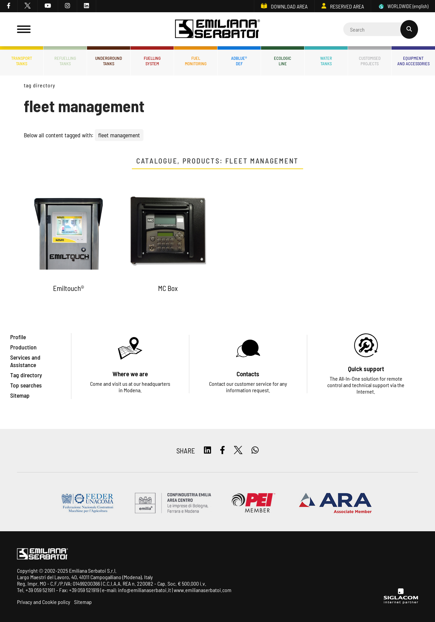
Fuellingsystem (152, 60)
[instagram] (67, 6)
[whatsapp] (255, 450)
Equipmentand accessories (413, 60)
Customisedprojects (370, 60)
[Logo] (217, 29)
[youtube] (48, 6)
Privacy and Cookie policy (43, 602)
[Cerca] (380, 29)
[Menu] (24, 29)
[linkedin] (86, 6)
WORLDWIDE (403, 6)
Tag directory (39, 85)
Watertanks (326, 60)
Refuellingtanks (65, 60)
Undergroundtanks (108, 60)
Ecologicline (282, 60)
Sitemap (83, 602)
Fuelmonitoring (196, 60)
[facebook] (9, 6)
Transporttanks (21, 60)
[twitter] (28, 6)
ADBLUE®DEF (239, 60)
